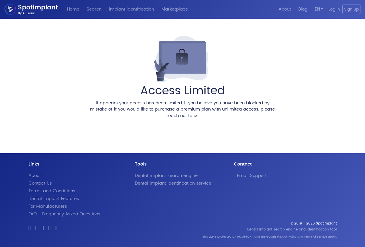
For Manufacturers (48, 206)
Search (94, 9)
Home (73, 9)
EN (317, 9)
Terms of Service (315, 236)
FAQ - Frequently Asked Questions (64, 214)
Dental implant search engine (166, 175)
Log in (334, 9)
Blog (302, 9)
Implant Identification (131, 9)
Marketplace (174, 9)
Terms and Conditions (52, 191)
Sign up (351, 9)
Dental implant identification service (173, 183)
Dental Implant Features (54, 199)
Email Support (250, 175)
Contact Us (40, 183)
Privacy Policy (287, 236)
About (285, 9)
